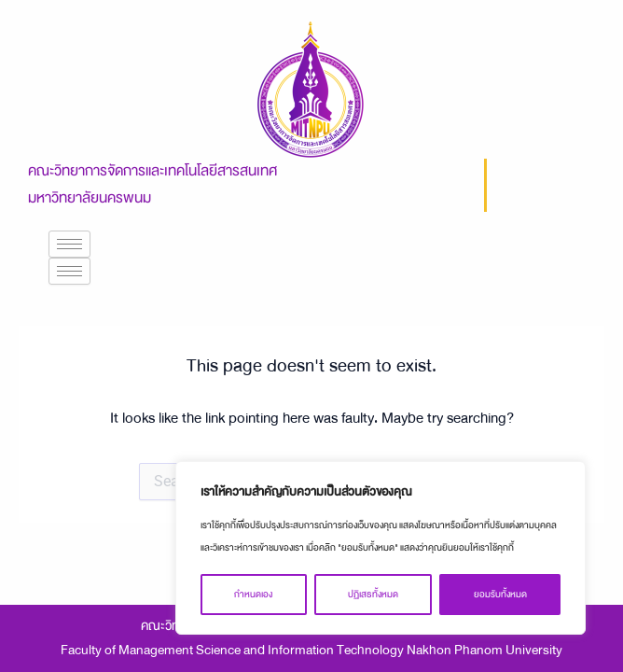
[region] (380, 548)
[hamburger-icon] (69, 244)
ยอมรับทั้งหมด (500, 594)
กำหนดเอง (253, 594)
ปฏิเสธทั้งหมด (373, 594)
